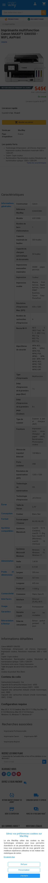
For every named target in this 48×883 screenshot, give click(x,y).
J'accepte (24, 876)
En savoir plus (9, 857)
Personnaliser (24, 870)
